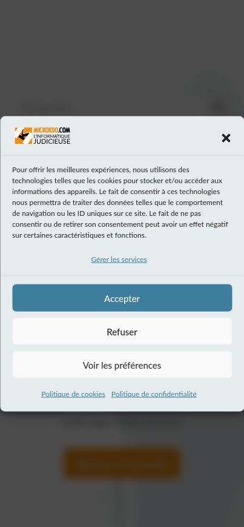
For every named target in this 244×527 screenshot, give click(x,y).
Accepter (122, 300)
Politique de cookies (73, 396)
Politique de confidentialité (154, 396)
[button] (226, 140)
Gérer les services (119, 261)
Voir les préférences (122, 366)
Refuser (122, 333)
